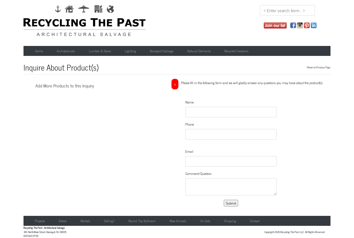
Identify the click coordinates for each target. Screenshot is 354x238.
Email (189, 151)
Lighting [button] (130, 51)
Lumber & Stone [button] (100, 51)
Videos (63, 221)
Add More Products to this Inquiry (64, 85)
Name (189, 102)
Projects (40, 221)
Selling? (109, 221)
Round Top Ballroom (142, 221)
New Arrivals (178, 221)
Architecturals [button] (66, 51)
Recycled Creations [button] (236, 51)
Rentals (85, 221)
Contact (255, 221)
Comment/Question (198, 173)
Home (39, 51)
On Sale (205, 221)
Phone (189, 124)
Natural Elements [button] (198, 51)
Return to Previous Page (318, 67)
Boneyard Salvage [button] (161, 51)
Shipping (230, 221)
